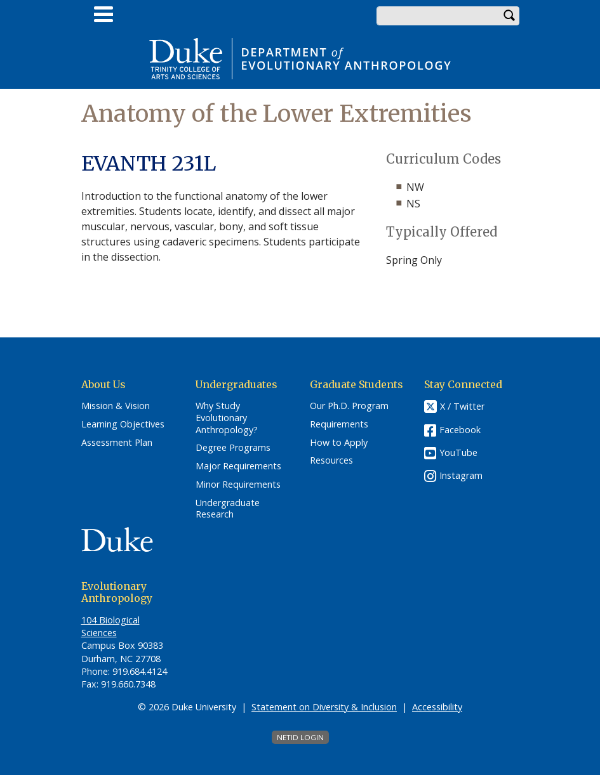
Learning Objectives (122, 424)
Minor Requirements (238, 484)
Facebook (460, 430)
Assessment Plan (116, 442)
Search (509, 15)
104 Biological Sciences (110, 626)
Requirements (339, 424)
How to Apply (339, 442)
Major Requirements (238, 466)
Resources (331, 460)
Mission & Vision (115, 406)
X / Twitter (462, 407)
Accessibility (437, 707)
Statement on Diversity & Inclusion (324, 707)
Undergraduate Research (228, 509)
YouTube (458, 452)
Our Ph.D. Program (349, 406)
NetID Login (300, 737)
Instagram (461, 475)
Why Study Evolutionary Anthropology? (227, 417)
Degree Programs (233, 447)
